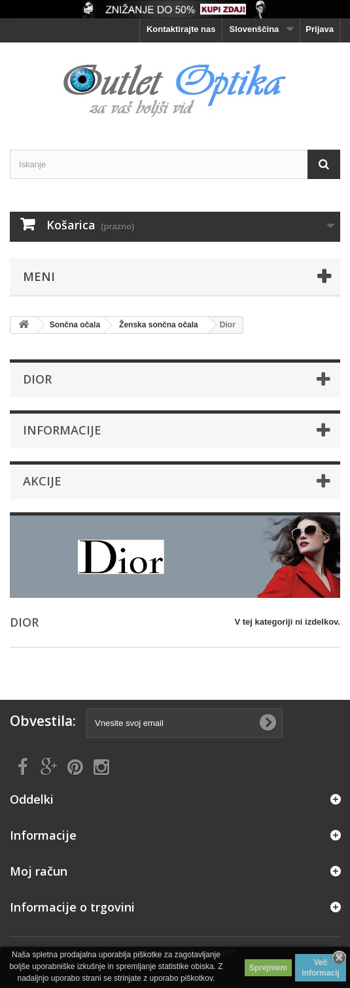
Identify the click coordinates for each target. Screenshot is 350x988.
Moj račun (38, 871)
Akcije (42, 481)
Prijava (320, 29)
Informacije (62, 430)
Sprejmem (268, 967)
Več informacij (320, 968)
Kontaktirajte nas (181, 29)
